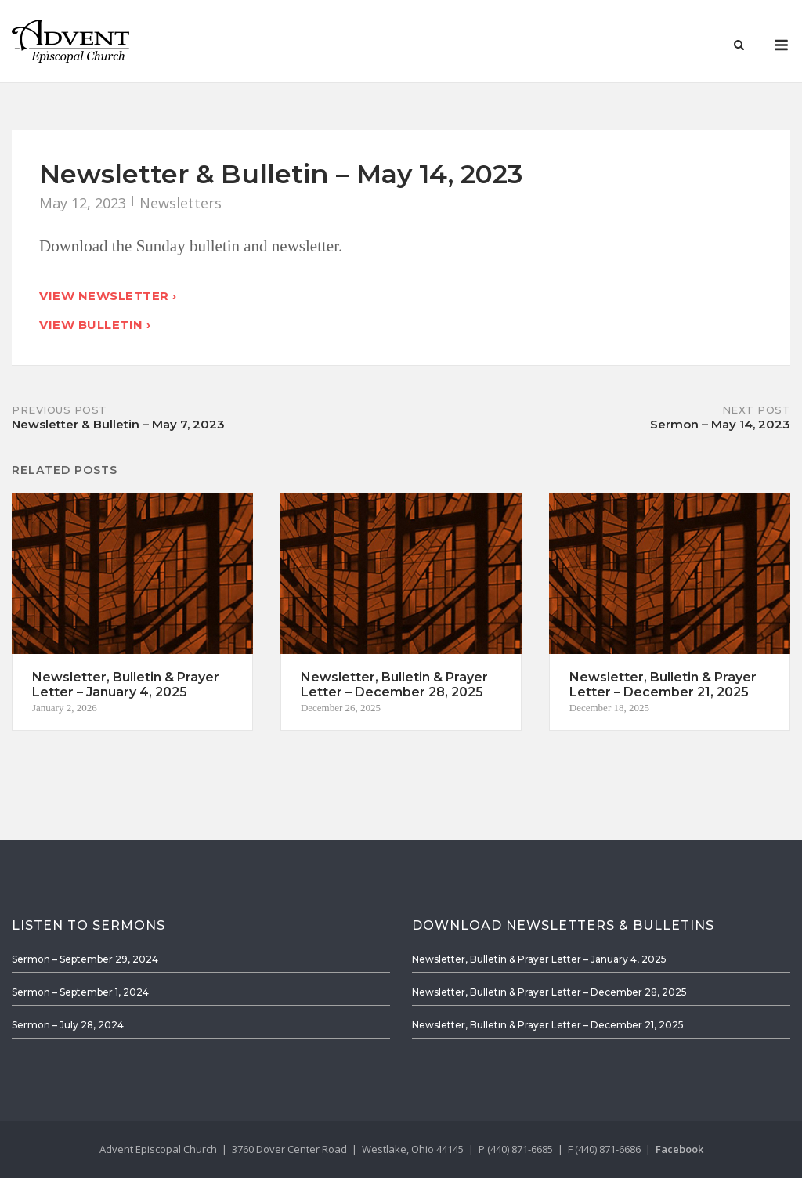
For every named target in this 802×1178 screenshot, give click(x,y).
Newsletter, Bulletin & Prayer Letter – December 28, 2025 (549, 992)
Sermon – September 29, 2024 (85, 959)
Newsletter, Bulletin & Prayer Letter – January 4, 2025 (539, 959)
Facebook (679, 1149)
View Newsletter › (108, 295)
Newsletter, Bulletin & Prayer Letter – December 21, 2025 (548, 1025)
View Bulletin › (95, 324)
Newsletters (180, 202)
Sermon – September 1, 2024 (80, 992)
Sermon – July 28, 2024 (68, 1025)
